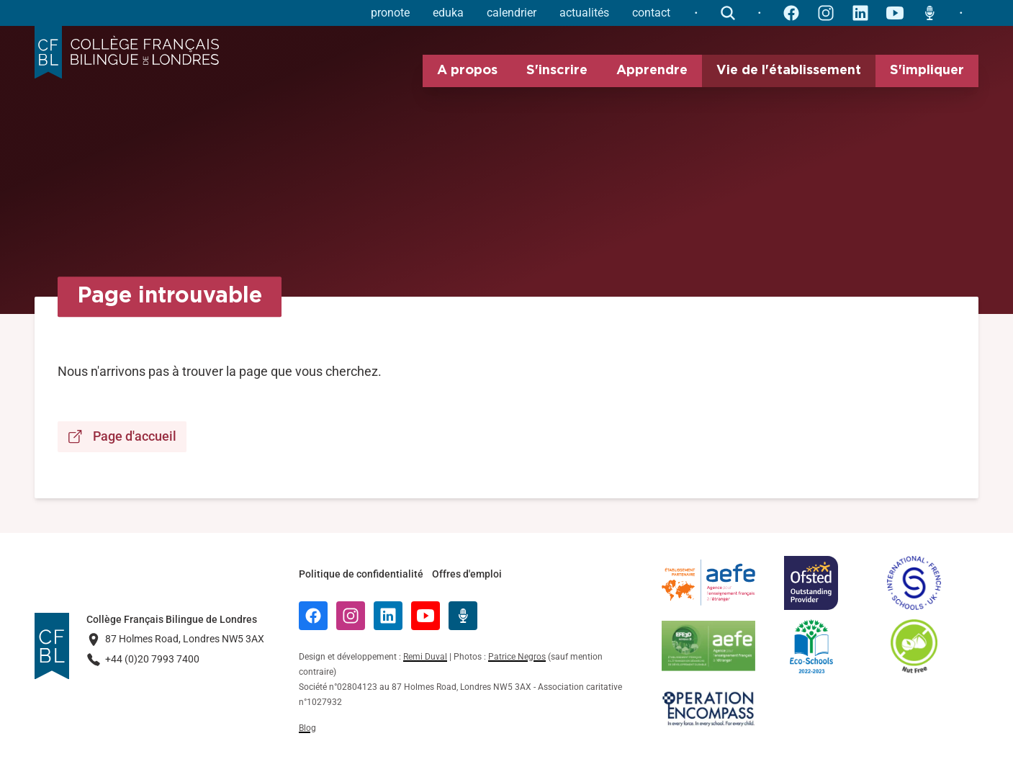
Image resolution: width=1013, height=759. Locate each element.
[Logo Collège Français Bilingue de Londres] (127, 52)
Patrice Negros (517, 657)
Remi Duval (425, 657)
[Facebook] (313, 615)
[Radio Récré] (463, 615)
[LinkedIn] (388, 615)
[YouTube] (425, 615)
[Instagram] (350, 615)
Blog (307, 728)
